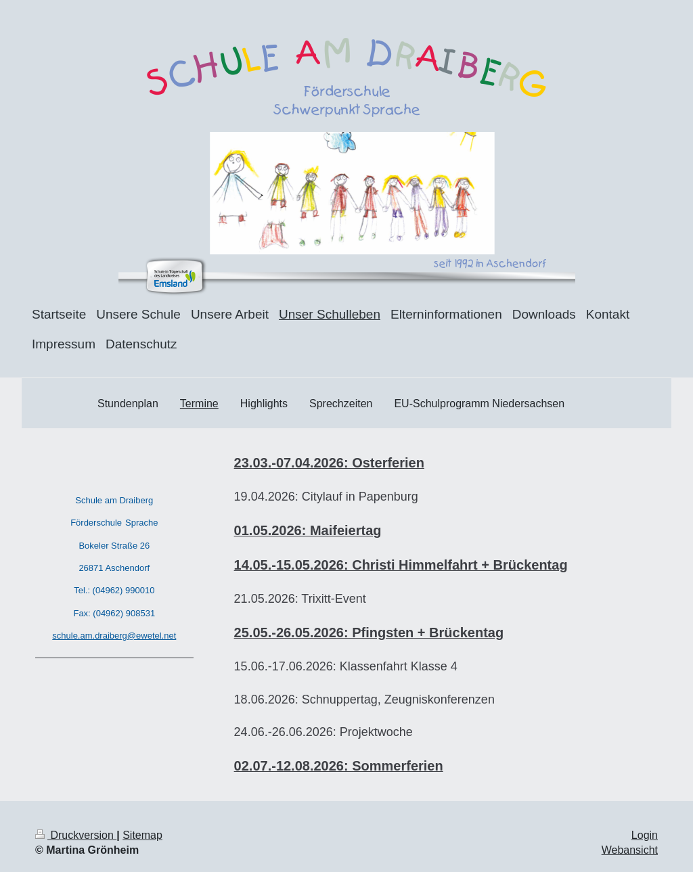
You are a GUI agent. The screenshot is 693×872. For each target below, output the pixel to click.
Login (644, 835)
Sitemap (142, 835)
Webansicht (630, 850)
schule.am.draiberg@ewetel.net (114, 635)
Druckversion (75, 835)
